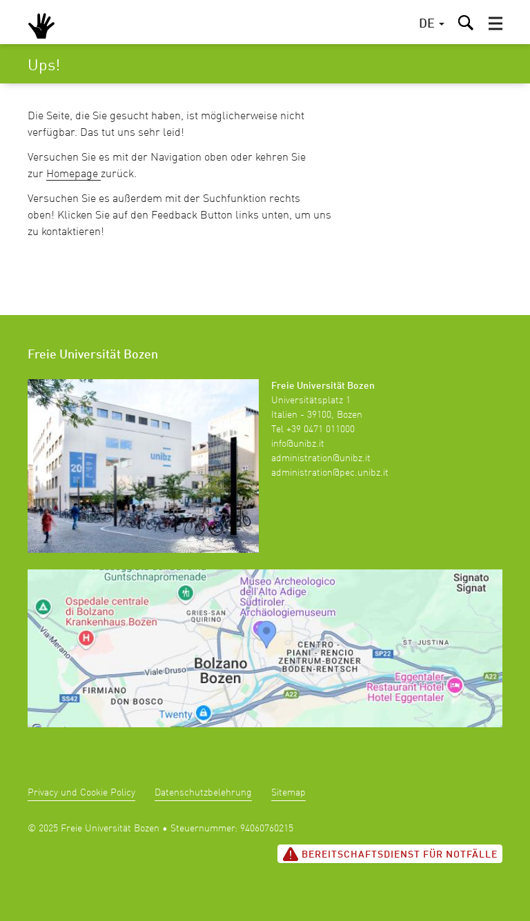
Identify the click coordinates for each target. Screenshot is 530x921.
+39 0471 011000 (320, 429)
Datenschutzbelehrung (203, 793)
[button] (495, 23)
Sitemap (288, 793)
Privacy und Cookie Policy (81, 793)
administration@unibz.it (321, 458)
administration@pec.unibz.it (330, 473)
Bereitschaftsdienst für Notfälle (390, 854)
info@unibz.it (297, 444)
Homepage (73, 174)
